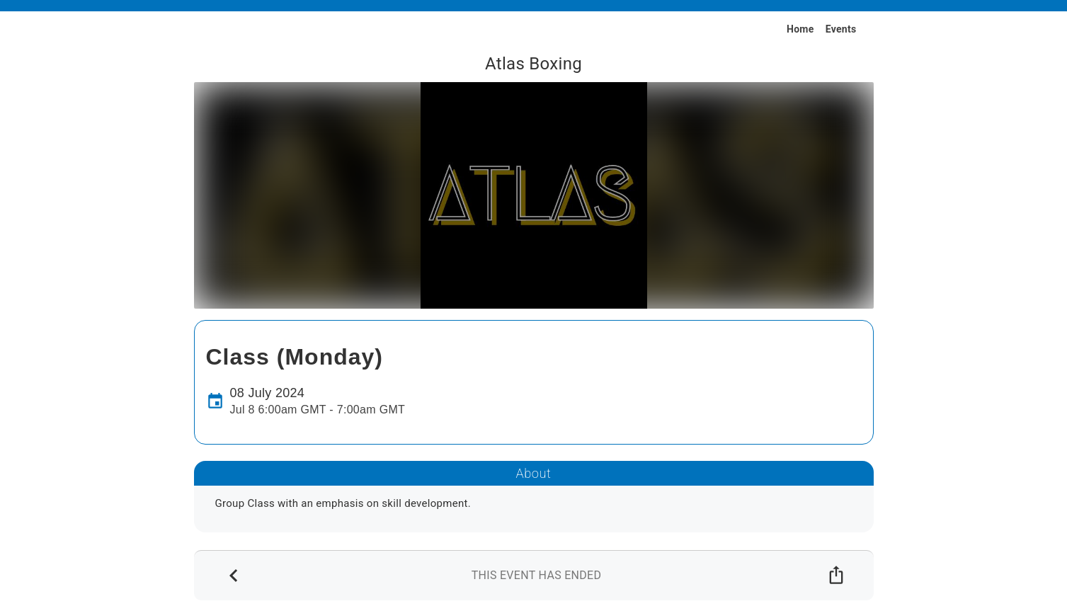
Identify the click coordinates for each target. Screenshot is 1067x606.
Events (841, 29)
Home (800, 29)
